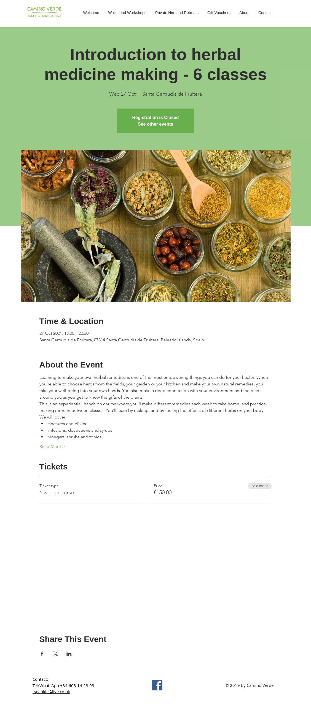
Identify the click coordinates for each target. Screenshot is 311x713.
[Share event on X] (55, 654)
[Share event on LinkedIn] (69, 654)
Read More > (52, 446)
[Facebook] (157, 685)
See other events (155, 124)
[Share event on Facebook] (42, 654)
